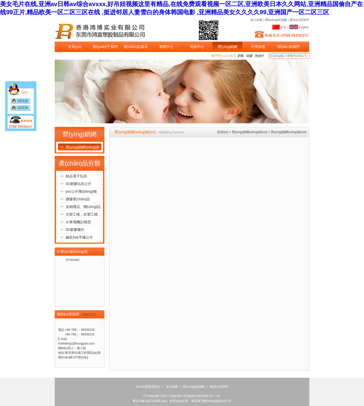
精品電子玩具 (72, 176)
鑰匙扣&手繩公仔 (75, 237)
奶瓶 (241, 56)
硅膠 (249, 56)
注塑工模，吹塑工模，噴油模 (79, 214)
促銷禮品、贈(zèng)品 (79, 206)
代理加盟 (258, 47)
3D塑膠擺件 (71, 229)
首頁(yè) (74, 47)
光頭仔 (259, 56)
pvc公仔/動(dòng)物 (77, 191)
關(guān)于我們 (105, 47)
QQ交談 (22, 100)
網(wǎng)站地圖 (276, 20)
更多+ (97, 260)
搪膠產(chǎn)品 (74, 198)
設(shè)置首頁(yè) (148, 386)
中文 (279, 27)
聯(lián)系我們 (299, 20)
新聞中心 (166, 47)
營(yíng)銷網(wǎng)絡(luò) (227, 48)
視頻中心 (197, 47)
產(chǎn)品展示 (136, 47)
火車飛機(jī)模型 (74, 221)
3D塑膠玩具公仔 (75, 183)
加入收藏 (256, 20)
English (299, 26)
